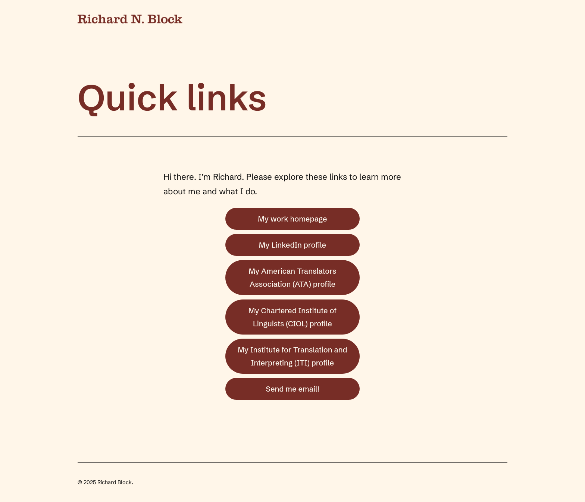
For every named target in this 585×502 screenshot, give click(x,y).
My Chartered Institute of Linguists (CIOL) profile (292, 317)
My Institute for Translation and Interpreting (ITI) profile (292, 356)
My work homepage (292, 218)
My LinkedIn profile (292, 245)
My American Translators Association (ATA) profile (292, 277)
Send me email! (292, 388)
